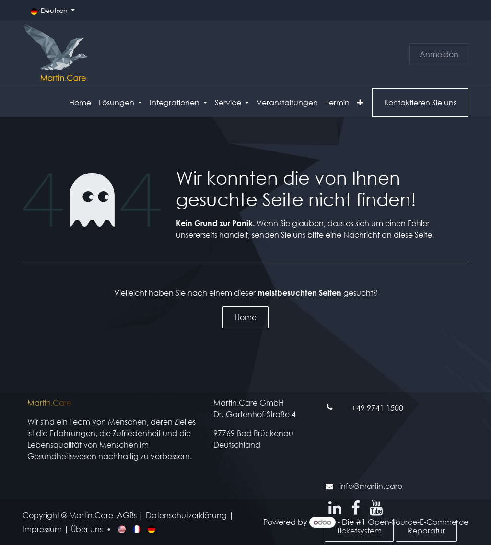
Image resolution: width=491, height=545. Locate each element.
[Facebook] (355, 508)
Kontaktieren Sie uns (420, 102)
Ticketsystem (359, 530)
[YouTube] (376, 508)
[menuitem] (80, 102)
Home (245, 317)
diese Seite (413, 235)
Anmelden (439, 54)
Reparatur (426, 530)
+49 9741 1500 (377, 408)
